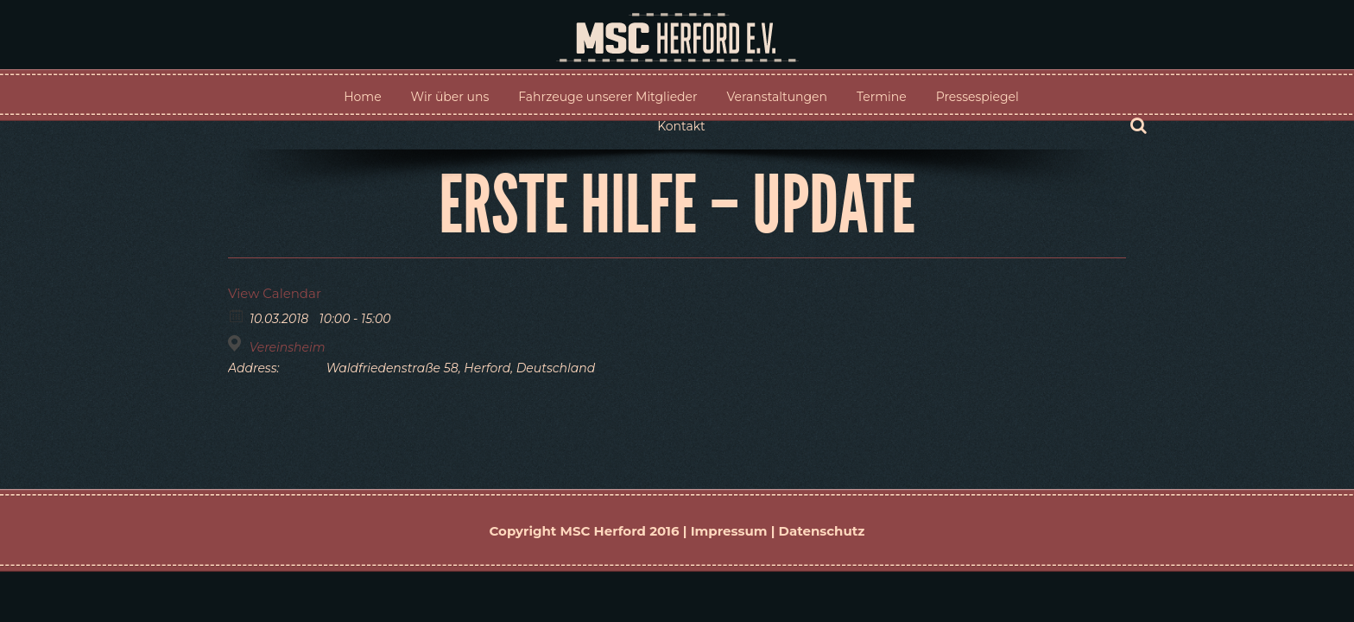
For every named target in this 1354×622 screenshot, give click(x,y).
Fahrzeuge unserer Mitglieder (607, 97)
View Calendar (274, 293)
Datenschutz (822, 531)
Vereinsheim (288, 347)
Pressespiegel (977, 97)
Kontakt (681, 126)
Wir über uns (450, 97)
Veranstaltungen (777, 97)
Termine (882, 97)
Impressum (729, 531)
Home (362, 97)
